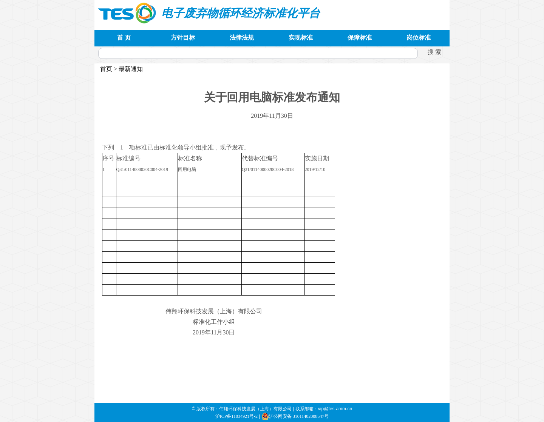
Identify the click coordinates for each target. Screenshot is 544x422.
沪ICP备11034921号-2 (236, 416)
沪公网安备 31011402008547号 (295, 416)
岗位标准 (418, 37)
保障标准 (360, 37)
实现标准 (301, 37)
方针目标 (183, 37)
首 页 (124, 37)
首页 (106, 69)
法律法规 (242, 37)
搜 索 (434, 52)
